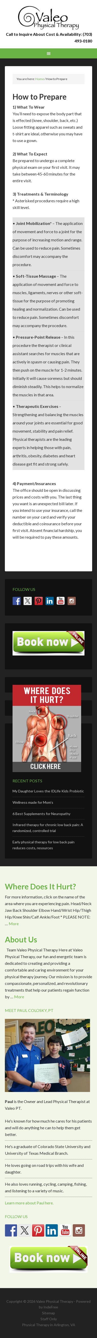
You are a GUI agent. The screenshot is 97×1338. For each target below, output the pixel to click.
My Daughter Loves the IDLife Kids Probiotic (48, 791)
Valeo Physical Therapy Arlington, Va (48, 18)
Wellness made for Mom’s (33, 802)
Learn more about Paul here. (29, 1202)
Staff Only (48, 1319)
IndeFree (51, 1307)
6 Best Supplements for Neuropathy (41, 813)
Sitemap (48, 1313)
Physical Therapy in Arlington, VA (48, 1325)
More (14, 923)
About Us (21, 939)
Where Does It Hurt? (40, 886)
